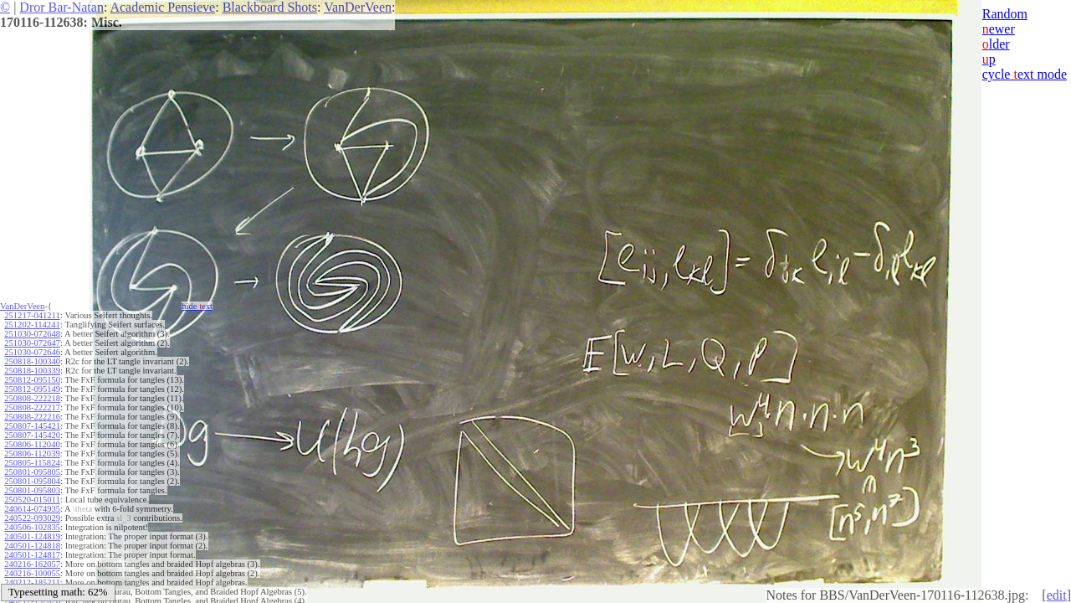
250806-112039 (31, 453)
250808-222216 (32, 416)
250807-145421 (32, 425)
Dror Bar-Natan (61, 7)
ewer (998, 29)
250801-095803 (32, 490)
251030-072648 (32, 333)
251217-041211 (31, 315)
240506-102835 (32, 527)
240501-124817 (32, 554)
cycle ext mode (1024, 74)
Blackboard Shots (270, 7)
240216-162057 (32, 564)
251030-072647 (32, 343)
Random (1004, 14)
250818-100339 (32, 370)
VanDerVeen (358, 7)
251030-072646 (32, 352)
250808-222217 (32, 407)
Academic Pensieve (162, 7)
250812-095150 (32, 379)
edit (1057, 595)
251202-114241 (31, 324)
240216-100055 (32, 573)
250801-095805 (32, 472)
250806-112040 (31, 444)
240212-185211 (31, 582)
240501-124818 (32, 545)
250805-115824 (31, 462)
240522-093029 (32, 518)
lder (996, 44)
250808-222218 (32, 398)
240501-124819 (32, 536)
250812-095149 (32, 389)
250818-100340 (32, 361)
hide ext (197, 306)
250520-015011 (31, 499)
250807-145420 (32, 435)
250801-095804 (32, 481)
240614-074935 (32, 508)
